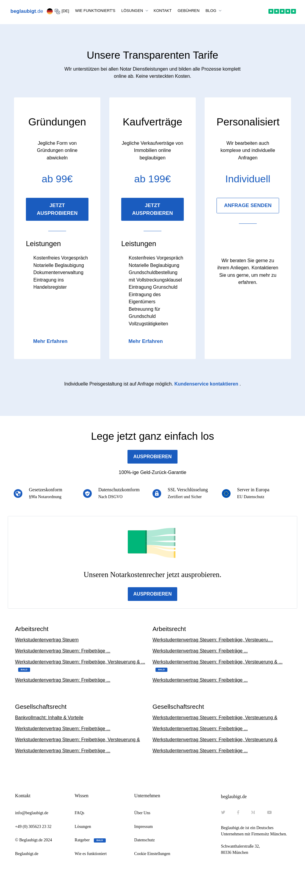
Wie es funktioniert (91, 855)
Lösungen (83, 828)
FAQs (79, 814)
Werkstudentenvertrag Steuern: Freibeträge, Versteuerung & (79, 740)
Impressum (143, 828)
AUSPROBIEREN (152, 456)
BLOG (211, 10)
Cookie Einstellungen (152, 855)
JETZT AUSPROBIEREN (57, 209)
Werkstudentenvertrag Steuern (47, 639)
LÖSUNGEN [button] (132, 10)
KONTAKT (163, 10)
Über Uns (142, 814)
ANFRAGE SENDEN (248, 205)
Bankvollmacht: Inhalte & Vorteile (50, 718)
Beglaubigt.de (26, 855)
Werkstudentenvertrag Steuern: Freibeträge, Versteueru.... (213, 639)
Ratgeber (90, 841)
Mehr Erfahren (50, 341)
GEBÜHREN (189, 10)
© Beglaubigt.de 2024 (33, 841)
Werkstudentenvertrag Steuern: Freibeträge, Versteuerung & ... (81, 666)
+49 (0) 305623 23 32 (33, 828)
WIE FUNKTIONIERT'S (95, 10)
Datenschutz (144, 841)
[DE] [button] (58, 11)
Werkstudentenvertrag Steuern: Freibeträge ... (63, 651)
